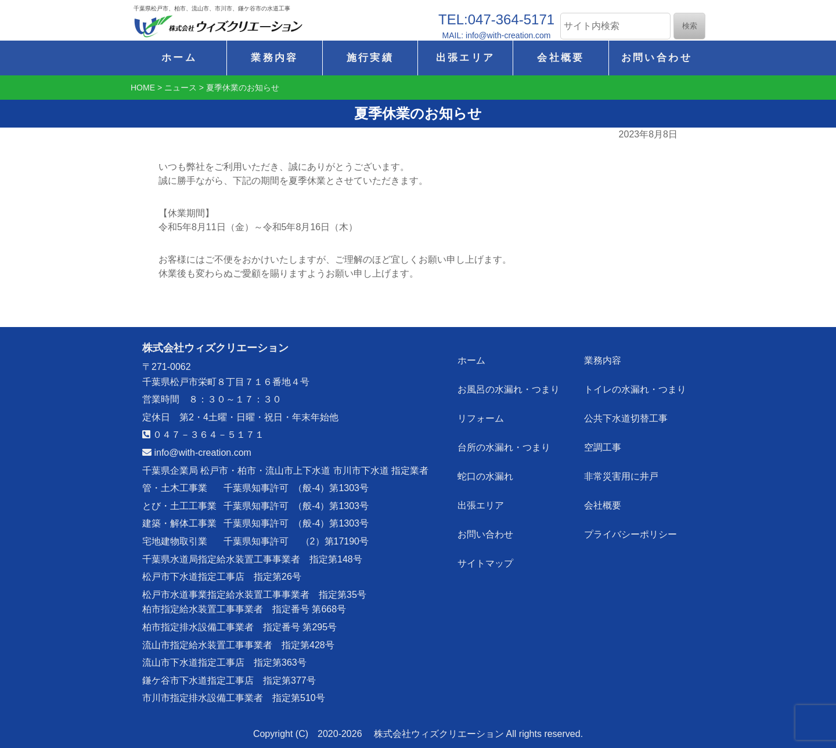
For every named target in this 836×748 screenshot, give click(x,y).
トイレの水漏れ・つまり (636, 387)
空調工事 (603, 443)
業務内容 (274, 57)
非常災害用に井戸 (622, 470)
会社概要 (560, 57)
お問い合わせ (656, 57)
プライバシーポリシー (631, 526)
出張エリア (465, 57)
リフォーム (481, 415)
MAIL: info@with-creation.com (496, 35)
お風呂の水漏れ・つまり (509, 387)
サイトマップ (486, 554)
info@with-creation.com (196, 452)
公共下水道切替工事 (626, 415)
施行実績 (370, 57)
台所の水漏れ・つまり (504, 443)
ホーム (179, 57)
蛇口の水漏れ (486, 470)
